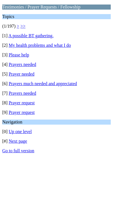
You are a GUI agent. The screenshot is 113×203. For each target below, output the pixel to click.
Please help (19, 54)
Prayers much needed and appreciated (43, 83)
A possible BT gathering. (31, 35)
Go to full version (18, 150)
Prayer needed (21, 74)
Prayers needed (22, 64)
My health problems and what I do (40, 45)
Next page (18, 141)
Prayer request (22, 102)
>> (22, 26)
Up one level (20, 131)
